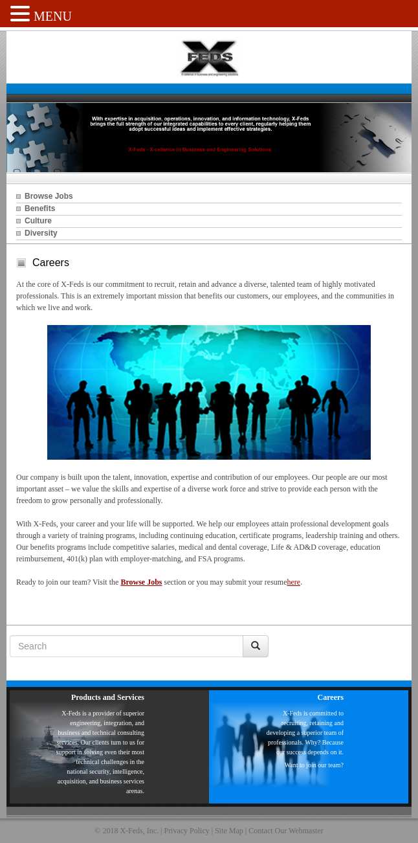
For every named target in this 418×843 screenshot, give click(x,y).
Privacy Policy (186, 830)
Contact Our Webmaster (285, 830)
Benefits (40, 208)
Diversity (41, 233)
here (293, 582)
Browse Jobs (49, 196)
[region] (209, 137)
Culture (38, 220)
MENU (53, 16)
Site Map (229, 830)
